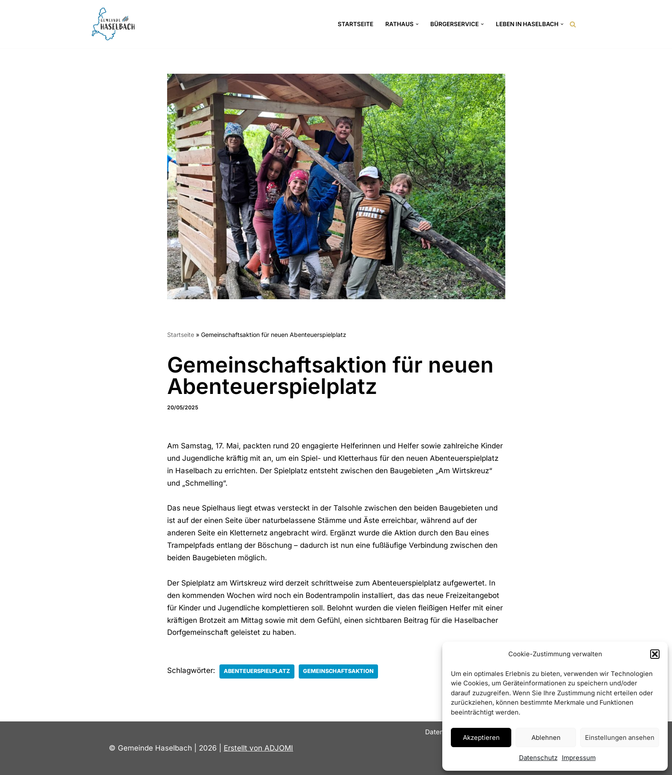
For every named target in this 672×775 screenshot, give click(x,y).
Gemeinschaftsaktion (338, 671)
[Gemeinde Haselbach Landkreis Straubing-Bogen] (113, 24)
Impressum (579, 758)
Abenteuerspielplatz (257, 671)
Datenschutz (538, 758)
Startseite (355, 24)
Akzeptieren (481, 737)
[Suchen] (573, 24)
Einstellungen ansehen (619, 737)
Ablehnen (546, 737)
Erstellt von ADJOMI (258, 748)
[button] (655, 654)
